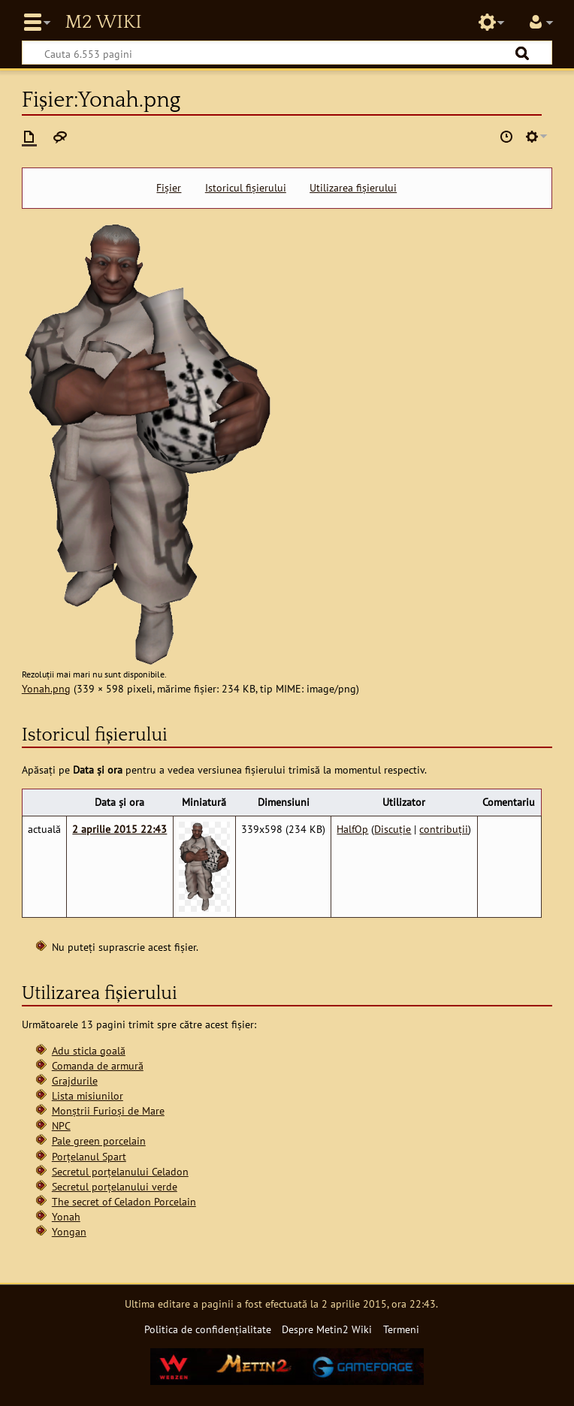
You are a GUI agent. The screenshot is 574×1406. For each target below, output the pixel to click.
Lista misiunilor (87, 1095)
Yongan (69, 1231)
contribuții (443, 829)
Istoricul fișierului (245, 188)
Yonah (66, 1216)
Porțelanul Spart (89, 1156)
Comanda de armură (98, 1065)
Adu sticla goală (88, 1050)
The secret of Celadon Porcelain (124, 1201)
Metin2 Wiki (103, 22)
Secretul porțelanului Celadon (120, 1171)
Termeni (401, 1329)
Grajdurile (75, 1080)
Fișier (168, 188)
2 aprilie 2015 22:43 (119, 829)
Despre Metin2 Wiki (327, 1329)
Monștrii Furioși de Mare (108, 1110)
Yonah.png (46, 688)
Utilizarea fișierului (353, 188)
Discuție (392, 829)
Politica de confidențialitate (207, 1329)
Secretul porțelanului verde (114, 1186)
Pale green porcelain (99, 1140)
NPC (61, 1125)
